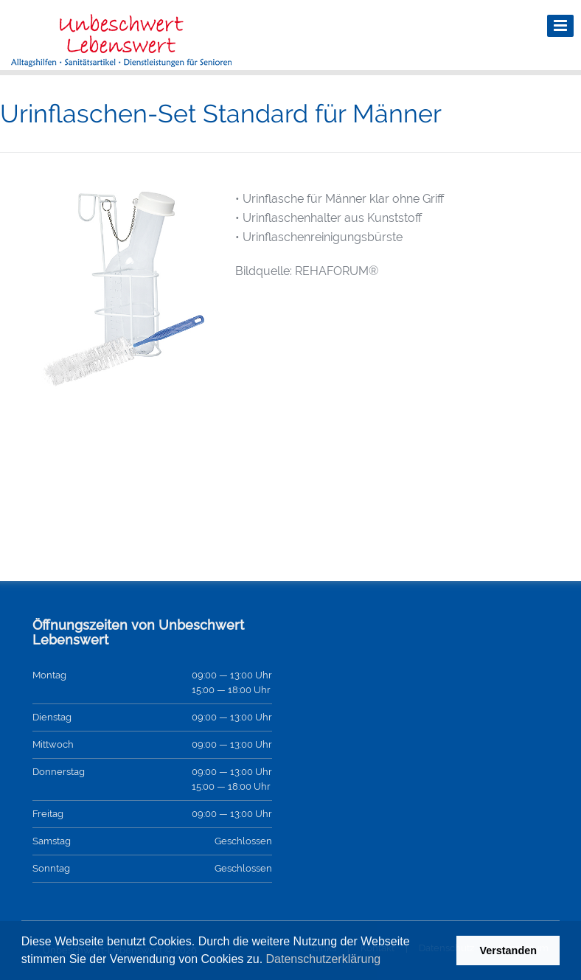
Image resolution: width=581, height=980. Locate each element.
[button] (386, 961)
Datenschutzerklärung (323, 959)
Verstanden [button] (508, 950)
